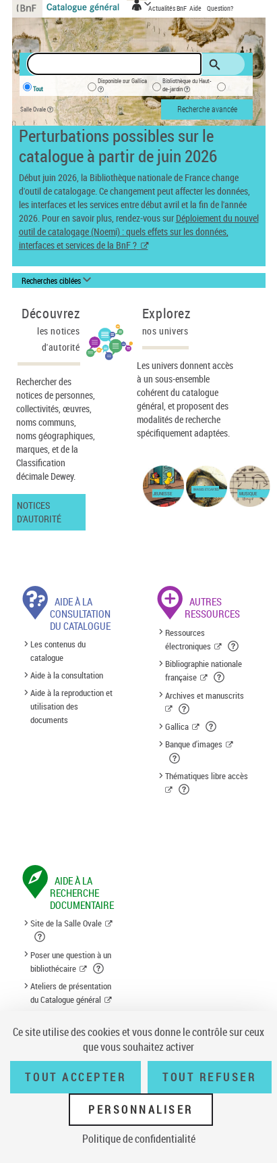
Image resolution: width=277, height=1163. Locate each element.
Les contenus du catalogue (58, 651)
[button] (234, 646)
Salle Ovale (39, 110)
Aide (196, 8)
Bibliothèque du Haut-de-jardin (187, 87)
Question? (220, 8)
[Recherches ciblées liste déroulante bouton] (58, 281)
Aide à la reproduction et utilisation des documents (71, 706)
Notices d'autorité (39, 512)
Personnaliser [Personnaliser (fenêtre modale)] (140, 1109)
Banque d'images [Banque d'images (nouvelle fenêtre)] (193, 744)
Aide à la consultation (66, 675)
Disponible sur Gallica (122, 87)
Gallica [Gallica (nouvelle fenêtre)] (177, 726)
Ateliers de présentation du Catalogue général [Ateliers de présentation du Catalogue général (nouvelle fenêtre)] (70, 993)
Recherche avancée (207, 108)
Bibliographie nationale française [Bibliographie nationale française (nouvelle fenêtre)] (203, 670)
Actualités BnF (168, 8)
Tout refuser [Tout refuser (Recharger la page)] (209, 1077)
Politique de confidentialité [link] (138, 1138)
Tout (38, 89)
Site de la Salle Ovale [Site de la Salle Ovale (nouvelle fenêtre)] (66, 923)
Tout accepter (75, 1077)
